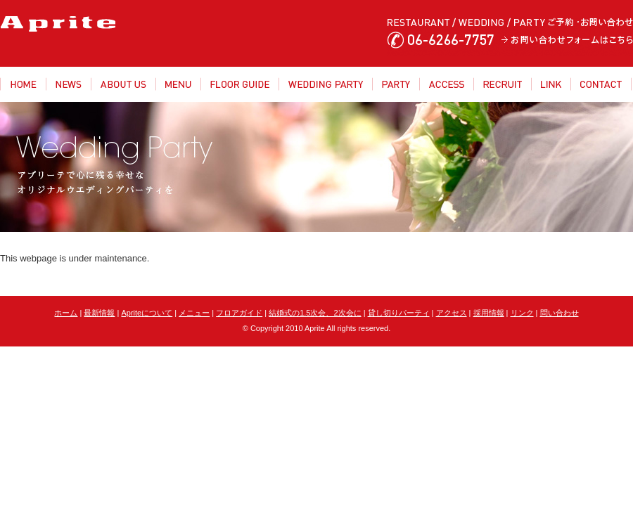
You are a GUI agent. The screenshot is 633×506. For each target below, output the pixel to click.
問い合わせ (559, 313)
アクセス (451, 313)
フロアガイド (239, 313)
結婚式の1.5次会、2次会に (315, 313)
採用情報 (488, 313)
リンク (522, 313)
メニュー (194, 313)
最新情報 (99, 313)
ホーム (65, 313)
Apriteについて (146, 313)
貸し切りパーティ (399, 313)
